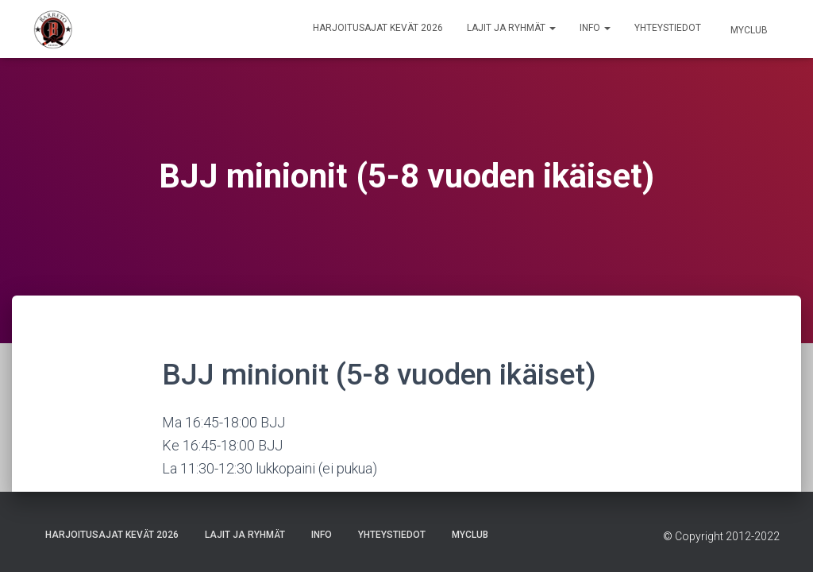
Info (595, 27)
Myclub (748, 30)
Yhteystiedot (667, 27)
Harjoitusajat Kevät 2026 (378, 27)
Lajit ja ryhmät (511, 27)
